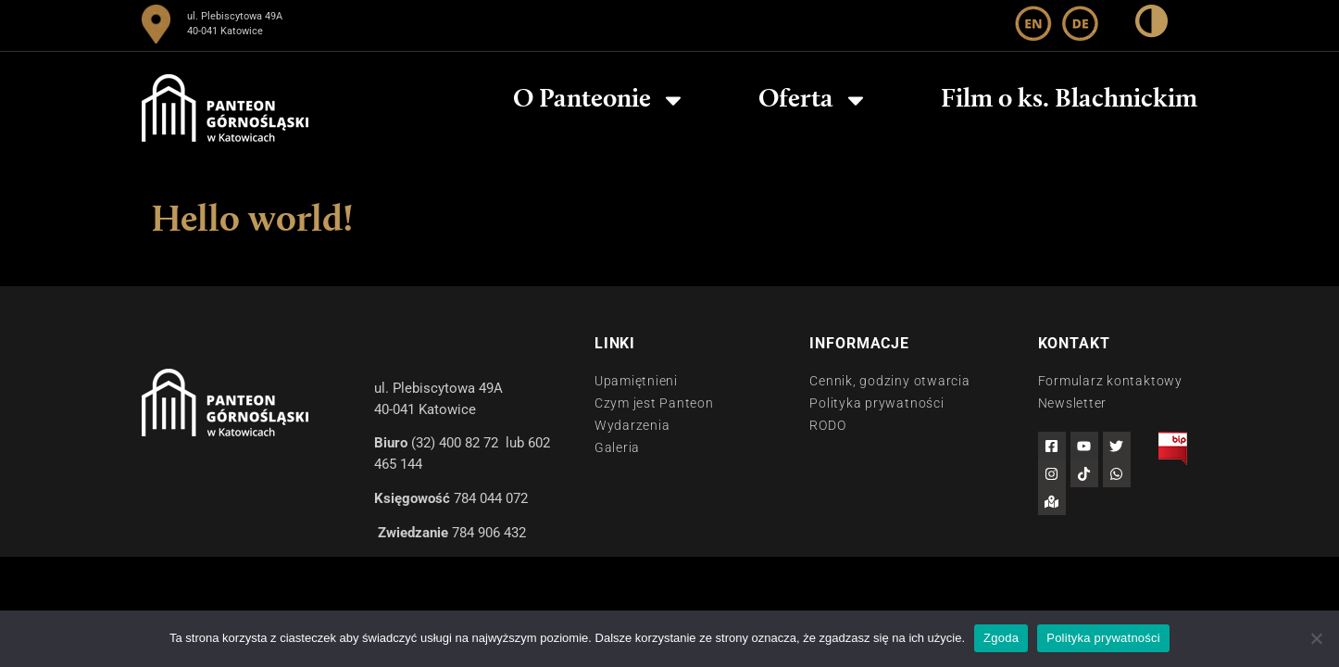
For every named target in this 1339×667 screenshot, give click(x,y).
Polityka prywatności (1103, 638)
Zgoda (1001, 638)
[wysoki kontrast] (1151, 24)
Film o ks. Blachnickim (1069, 100)
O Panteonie (599, 100)
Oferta (813, 100)
